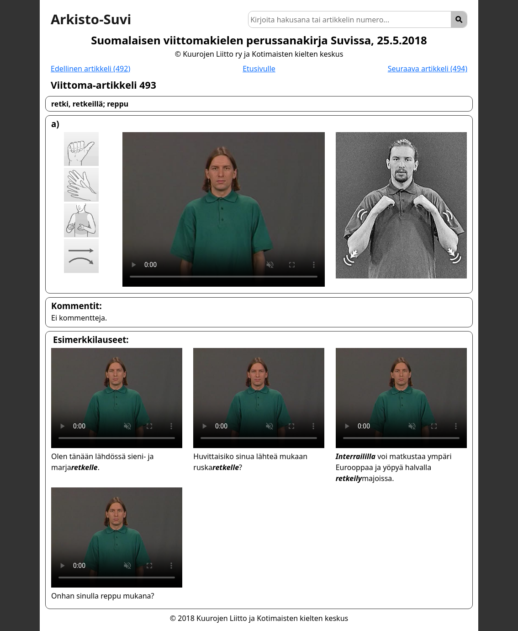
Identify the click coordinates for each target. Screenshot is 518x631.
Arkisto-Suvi (91, 19)
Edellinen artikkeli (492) (90, 69)
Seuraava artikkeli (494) (427, 69)
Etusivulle (259, 69)
